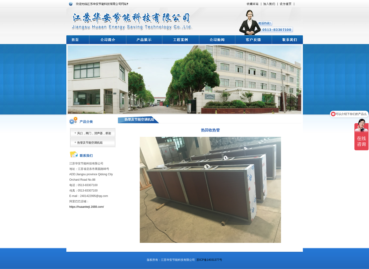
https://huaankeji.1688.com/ (87, 206)
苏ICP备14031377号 (209, 259)
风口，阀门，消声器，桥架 (94, 133)
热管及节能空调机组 (90, 142)
